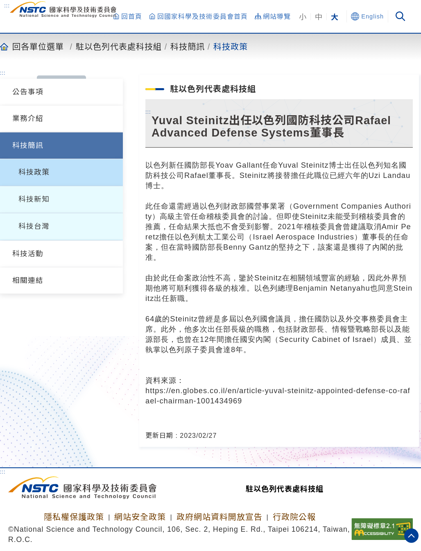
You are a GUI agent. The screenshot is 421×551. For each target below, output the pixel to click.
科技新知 (34, 199)
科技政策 (230, 46)
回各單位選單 (38, 46)
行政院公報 (294, 516)
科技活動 (27, 254)
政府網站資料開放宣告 (220, 516)
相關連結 (27, 280)
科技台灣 (34, 226)
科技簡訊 (187, 46)
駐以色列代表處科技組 (119, 46)
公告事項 (27, 92)
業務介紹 (27, 118)
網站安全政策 (140, 516)
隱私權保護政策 (74, 516)
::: (7, 5)
